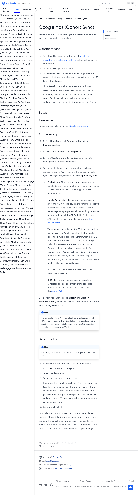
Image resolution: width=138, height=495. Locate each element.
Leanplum (26, 162)
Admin (96, 10)
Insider (25, 139)
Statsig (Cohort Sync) (15, 241)
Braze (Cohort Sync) (17, 60)
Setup (107, 35)
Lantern (4, 162)
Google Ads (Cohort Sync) (76, 18)
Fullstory (13, 98)
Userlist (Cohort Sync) (19, 260)
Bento (3, 49)
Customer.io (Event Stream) (13, 90)
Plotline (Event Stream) (17, 204)
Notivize (17, 196)
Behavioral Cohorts (67, 59)
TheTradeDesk (7, 249)
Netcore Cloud (19, 192)
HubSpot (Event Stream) (17, 132)
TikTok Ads (19, 249)
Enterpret (4, 94)
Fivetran (4, 98)
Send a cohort (110, 38)
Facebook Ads (23, 94)
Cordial (25, 83)
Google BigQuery (14, 113)
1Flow (3, 15)
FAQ (131, 10)
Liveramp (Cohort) (22, 166)
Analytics (27, 10)
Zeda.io (3, 272)
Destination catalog (53, 18)
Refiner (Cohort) (17, 215)
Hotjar (12, 128)
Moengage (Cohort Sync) (12, 181)
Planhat (14, 200)
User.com (22, 257)
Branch (3, 60)
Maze (12, 177)
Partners (121, 10)
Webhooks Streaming (22, 268)
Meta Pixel (21, 177)
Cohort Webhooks (17, 79)
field (57, 291)
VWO (25, 264)
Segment (24, 230)
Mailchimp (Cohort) (9, 170)
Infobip (18, 139)
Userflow (4, 260)
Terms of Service (62, 481)
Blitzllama (13, 56)
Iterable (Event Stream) (17, 151)
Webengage (5, 268)
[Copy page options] (105, 26)
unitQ (14, 257)
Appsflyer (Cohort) (25, 41)
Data (17, 10)
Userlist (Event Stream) (11, 264)
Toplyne (26, 253)
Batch (28, 45)
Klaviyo (15, 154)
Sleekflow (14, 234)
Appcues (27, 37)
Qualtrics (4, 215)
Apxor (3, 45)
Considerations (111, 31)
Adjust (11, 22)
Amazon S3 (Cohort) (13, 37)
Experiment (84, 10)
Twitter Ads (5, 257)
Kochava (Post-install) (19, 158)
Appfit (3, 41)
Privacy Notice (85, 481)
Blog (68, 465)
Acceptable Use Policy (110, 481)
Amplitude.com (52, 461)
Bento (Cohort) (13, 49)
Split (2, 241)
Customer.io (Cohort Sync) (12, 86)
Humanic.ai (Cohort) (9, 136)
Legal (131, 481)
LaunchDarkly (14, 162)
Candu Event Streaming (11, 67)
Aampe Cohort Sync (16, 15)
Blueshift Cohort (26, 56)
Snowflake (5, 238)
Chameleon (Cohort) (10, 71)
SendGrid (4, 234)
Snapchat (23, 234)
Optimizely (5, 200)
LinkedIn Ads (6, 166)
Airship (18, 22)
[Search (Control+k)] (117, 3)
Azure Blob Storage (15, 45)
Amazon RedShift (17, 33)
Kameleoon (5, 154)
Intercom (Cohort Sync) (11, 143)
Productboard (6, 207)
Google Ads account (79, 126)
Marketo (19, 173)
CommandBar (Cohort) (11, 83)
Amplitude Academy (63, 468)
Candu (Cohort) (22, 64)
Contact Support (59, 457)
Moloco (18, 185)
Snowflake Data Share (21, 238)
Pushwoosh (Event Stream (18, 211)
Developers (108, 10)
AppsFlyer (11, 41)
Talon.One (20, 245)
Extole (13, 94)
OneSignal (27, 196)
